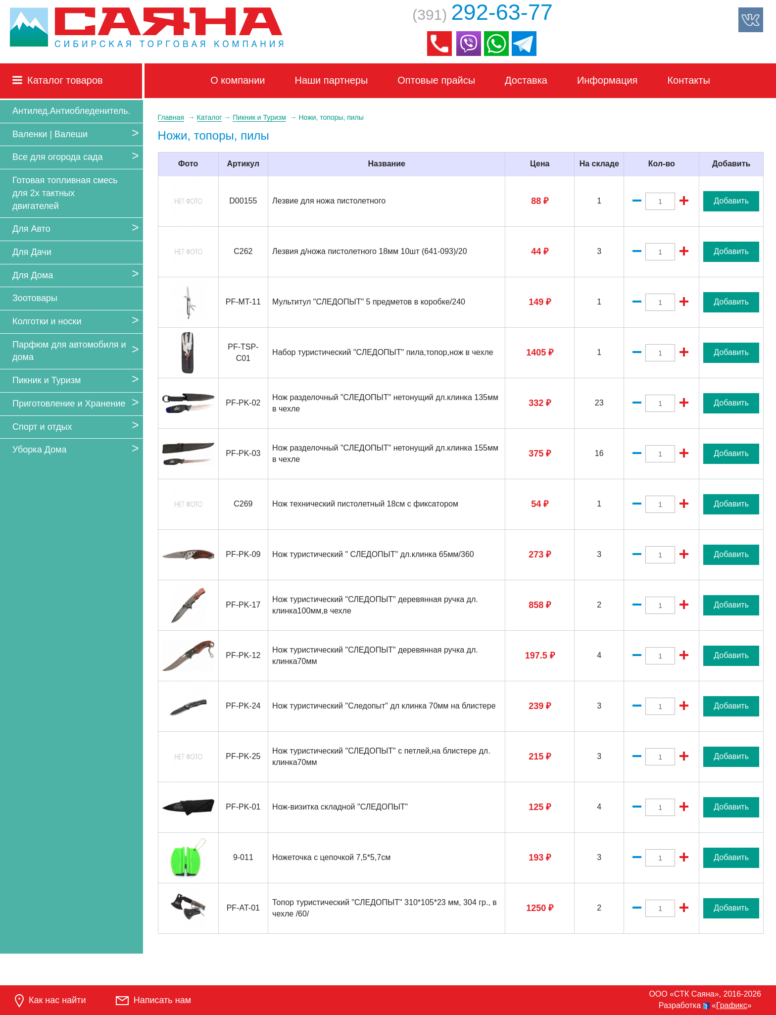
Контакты (688, 80)
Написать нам (153, 1000)
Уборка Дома (39, 450)
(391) (482, 14)
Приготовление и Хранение (69, 403)
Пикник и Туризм (46, 380)
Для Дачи (31, 252)
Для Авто (31, 229)
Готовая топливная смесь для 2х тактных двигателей (65, 192)
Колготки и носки (47, 321)
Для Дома (32, 275)
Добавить (731, 201)
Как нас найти (50, 1001)
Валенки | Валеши (50, 134)
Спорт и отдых (42, 427)
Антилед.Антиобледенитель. (71, 111)
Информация (607, 80)
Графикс (731, 1005)
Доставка (526, 80)
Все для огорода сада (57, 157)
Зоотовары (34, 298)
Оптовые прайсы (436, 80)
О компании (237, 80)
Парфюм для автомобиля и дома (69, 351)
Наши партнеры (331, 80)
